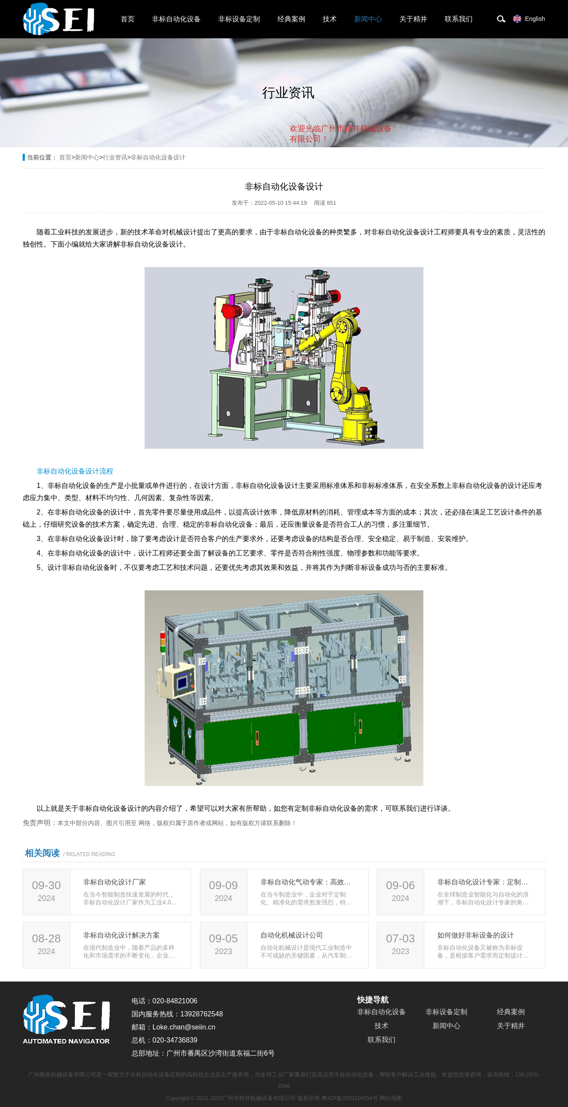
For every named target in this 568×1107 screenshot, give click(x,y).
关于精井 (413, 19)
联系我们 (459, 19)
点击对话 (375, 175)
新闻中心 (368, 19)
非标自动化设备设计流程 (75, 471)
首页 (128, 19)
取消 (321, 174)
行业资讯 (115, 157)
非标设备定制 (239, 19)
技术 (330, 19)
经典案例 (291, 19)
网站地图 (390, 1098)
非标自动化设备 (176, 19)
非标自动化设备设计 (158, 157)
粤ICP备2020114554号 (349, 1098)
